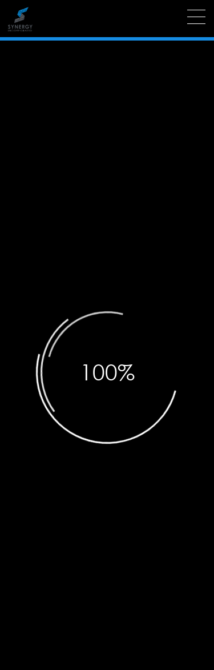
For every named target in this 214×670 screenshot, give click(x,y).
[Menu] (196, 17)
